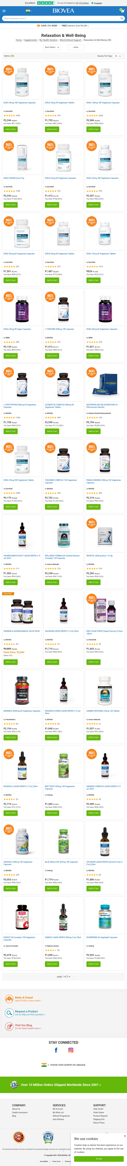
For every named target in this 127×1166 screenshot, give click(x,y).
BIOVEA (50, 338)
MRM (8, 338)
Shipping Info (99, 1119)
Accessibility (44, 1161)
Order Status (98, 1112)
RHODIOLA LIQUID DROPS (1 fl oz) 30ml (21, 786)
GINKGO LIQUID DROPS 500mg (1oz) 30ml (63, 937)
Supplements (31, 40)
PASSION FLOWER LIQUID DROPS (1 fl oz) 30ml (62, 712)
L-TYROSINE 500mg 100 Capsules (59, 329)
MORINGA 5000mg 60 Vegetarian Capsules (22, 711)
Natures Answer (53, 946)
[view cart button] (122, 11)
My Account (58, 1109)
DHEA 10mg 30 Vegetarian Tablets (101, 254)
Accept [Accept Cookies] (99, 1159)
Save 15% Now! (47, 25)
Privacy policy (69, 1161)
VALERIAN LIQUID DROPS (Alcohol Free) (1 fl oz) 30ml (104, 863)
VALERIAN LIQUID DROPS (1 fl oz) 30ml (62, 631)
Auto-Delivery (58, 1119)
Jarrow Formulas (12, 946)
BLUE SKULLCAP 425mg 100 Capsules (61, 862)
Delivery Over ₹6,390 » (75, 25)
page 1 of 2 (63, 976)
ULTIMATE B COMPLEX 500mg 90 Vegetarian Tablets (59, 406)
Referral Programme (61, 1116)
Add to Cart (11, 129)
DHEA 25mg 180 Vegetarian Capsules (102, 178)
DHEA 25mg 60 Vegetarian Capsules (60, 178)
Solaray (50, 795)
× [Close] (125, 1136)
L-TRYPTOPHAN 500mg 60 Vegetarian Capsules (20, 406)
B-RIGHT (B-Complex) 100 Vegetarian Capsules (19, 938)
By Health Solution (49, 40)
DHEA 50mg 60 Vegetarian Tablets (59, 254)
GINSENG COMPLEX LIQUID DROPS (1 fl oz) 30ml (103, 787)
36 (118, 56)
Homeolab (92, 640)
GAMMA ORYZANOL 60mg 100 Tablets (103, 711)
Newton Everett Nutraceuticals (100, 413)
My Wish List (58, 1112)
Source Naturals (53, 564)
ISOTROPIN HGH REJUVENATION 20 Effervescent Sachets (102, 406)
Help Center (98, 1109)
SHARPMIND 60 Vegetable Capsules (101, 937)
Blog (14, 1116)
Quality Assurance (20, 1112)
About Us (16, 1109)
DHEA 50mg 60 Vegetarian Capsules (19, 254)
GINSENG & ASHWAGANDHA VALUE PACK (22, 631)
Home (19, 40)
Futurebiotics (10, 720)
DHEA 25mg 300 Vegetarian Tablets (19, 480)
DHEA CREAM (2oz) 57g (14, 178)
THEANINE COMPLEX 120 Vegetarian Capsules (61, 481)
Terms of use (56, 1161)
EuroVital (9, 111)
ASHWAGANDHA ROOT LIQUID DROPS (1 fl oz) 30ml (22, 557)
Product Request (100, 1116)
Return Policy (99, 1123)
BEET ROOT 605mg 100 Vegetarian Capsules (60, 787)
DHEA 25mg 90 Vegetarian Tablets (59, 103)
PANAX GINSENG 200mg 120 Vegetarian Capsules (103, 481)
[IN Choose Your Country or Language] (28, 11)
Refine (75, 47)
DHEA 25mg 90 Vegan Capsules (17, 329)
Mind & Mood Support (71, 40)
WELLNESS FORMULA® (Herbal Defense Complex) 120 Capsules (62, 557)
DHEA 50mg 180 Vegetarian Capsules (20, 103)
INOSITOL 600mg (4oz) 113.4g (99, 556)
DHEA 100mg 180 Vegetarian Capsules (103, 103)
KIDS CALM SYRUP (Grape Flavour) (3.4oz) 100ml (104, 632)
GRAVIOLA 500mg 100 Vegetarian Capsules (18, 863)
